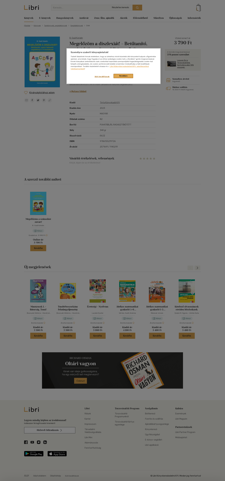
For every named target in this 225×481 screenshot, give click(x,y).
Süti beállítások (102, 77)
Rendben (123, 76)
